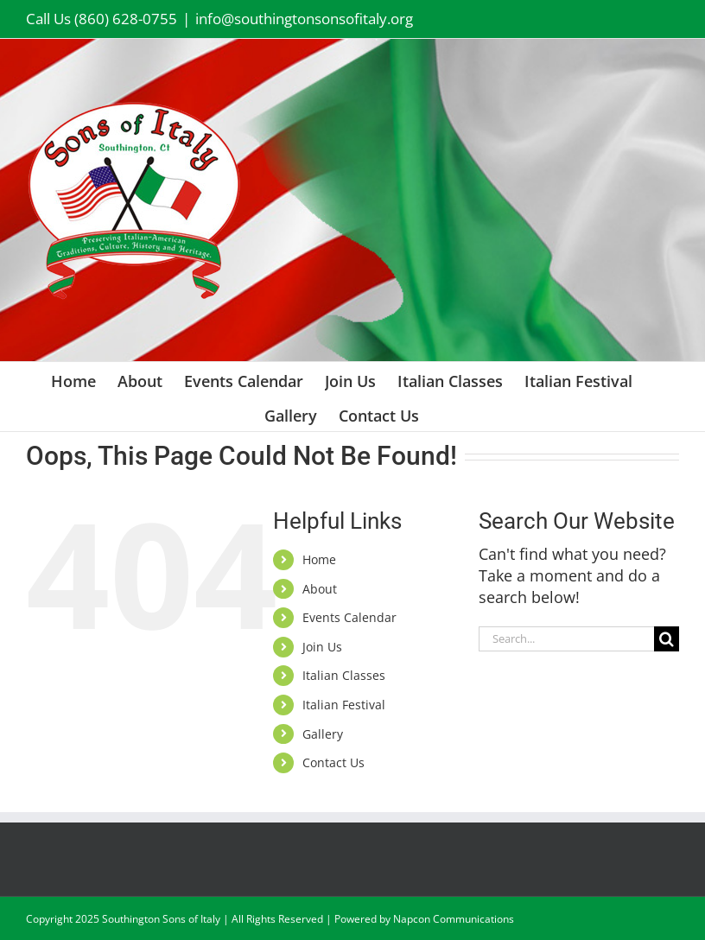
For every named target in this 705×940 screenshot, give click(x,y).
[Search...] (566, 638)
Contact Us (333, 762)
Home (319, 559)
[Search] (666, 638)
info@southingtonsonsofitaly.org (304, 19)
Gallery (322, 734)
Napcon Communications (453, 918)
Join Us (322, 646)
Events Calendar (349, 617)
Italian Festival (343, 704)
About (319, 589)
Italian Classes (343, 675)
